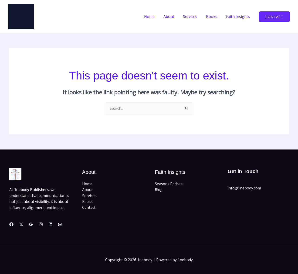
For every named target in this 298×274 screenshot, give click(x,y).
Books (213, 16)
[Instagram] (41, 224)
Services (193, 16)
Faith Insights (239, 16)
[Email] (60, 224)
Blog (159, 189)
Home (155, 16)
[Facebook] (11, 224)
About (173, 16)
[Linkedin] (50, 224)
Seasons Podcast (169, 183)
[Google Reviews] (31, 224)
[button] (274, 16)
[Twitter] (21, 224)
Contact (89, 207)
